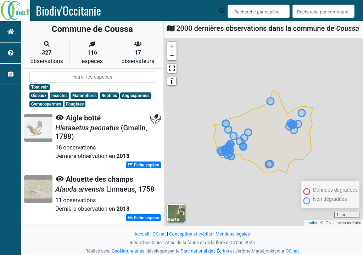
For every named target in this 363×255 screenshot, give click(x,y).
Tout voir (39, 87)
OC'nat (159, 234)
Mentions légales (233, 234)
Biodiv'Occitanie (68, 11)
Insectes (59, 95)
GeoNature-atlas (128, 251)
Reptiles (109, 95)
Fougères (75, 104)
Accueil (141, 234)
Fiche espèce (143, 165)
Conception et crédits (190, 234)
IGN (327, 223)
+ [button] (172, 46)
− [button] (172, 55)
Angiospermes (136, 95)
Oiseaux (38, 95)
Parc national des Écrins (204, 251)
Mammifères (84, 95)
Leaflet (311, 223)
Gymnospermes (46, 104)
